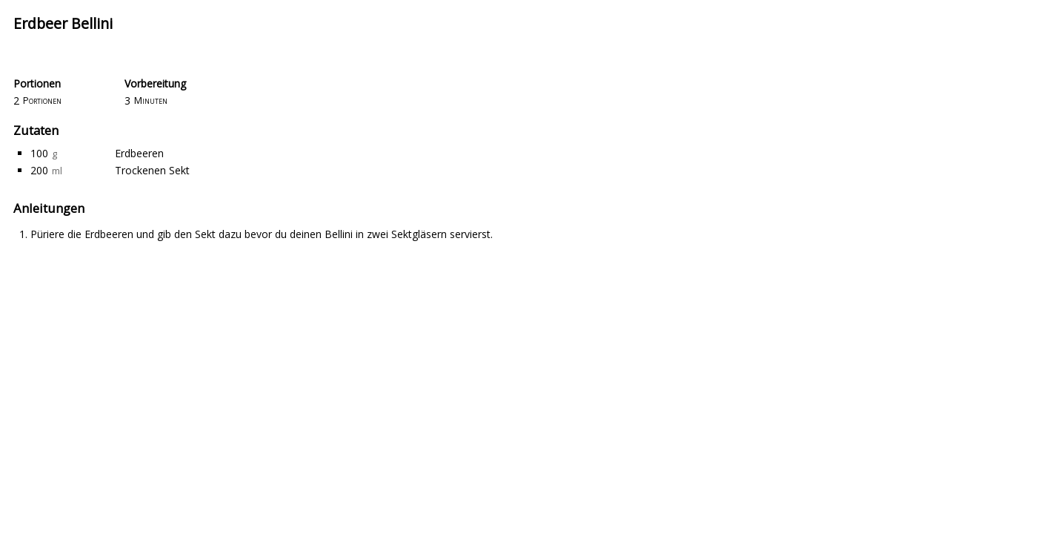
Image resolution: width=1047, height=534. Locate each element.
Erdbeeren (139, 153)
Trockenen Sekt (152, 170)
